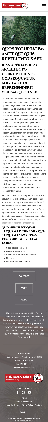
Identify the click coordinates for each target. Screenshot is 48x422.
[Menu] (44, 5)
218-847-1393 (26, 364)
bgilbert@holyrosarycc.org (24, 367)
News (24, 300)
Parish (22, 412)
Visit (24, 288)
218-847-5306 (27, 361)
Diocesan (29, 421)
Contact (24, 276)
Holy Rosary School (20, 418)
